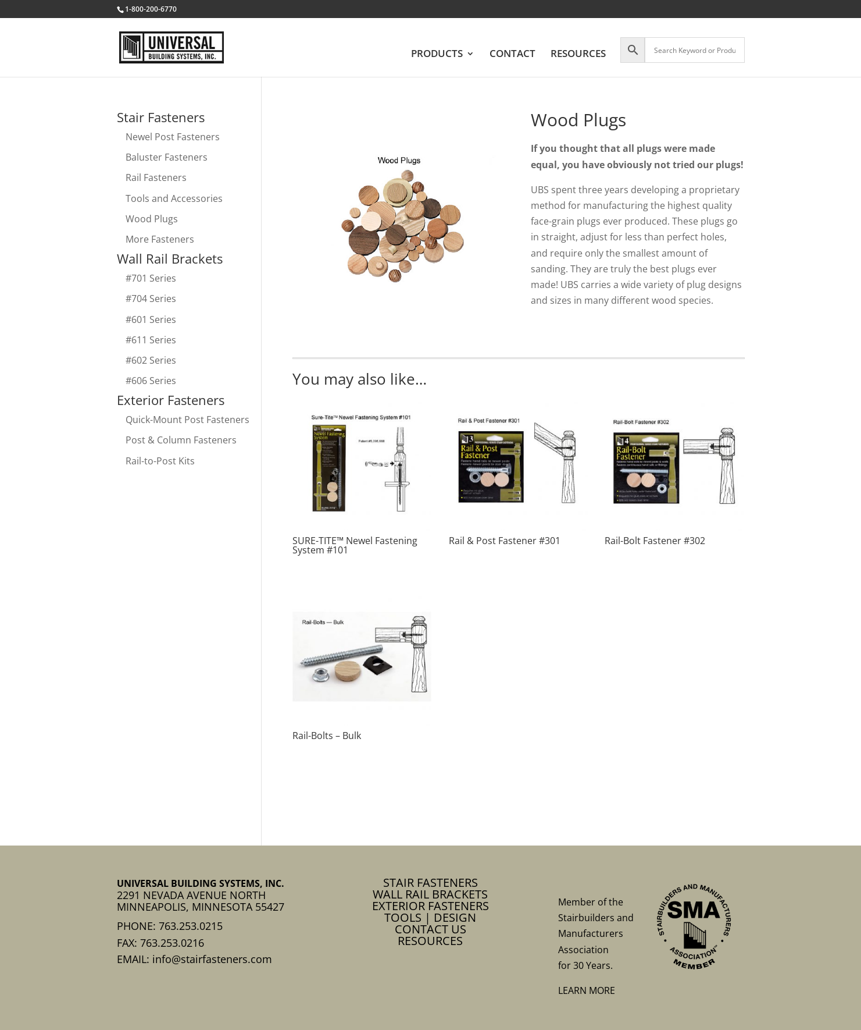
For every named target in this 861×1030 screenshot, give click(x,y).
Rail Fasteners (156, 177)
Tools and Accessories (174, 198)
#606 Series (151, 380)
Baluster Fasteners (167, 157)
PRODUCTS (437, 54)
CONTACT (512, 54)
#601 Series (151, 319)
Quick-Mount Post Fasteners (187, 419)
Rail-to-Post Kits (160, 460)
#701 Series (151, 278)
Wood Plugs (152, 218)
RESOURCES (578, 54)
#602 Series (151, 360)
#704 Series (151, 298)
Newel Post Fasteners (173, 136)
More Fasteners (160, 239)
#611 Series (151, 339)
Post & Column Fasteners (181, 440)
